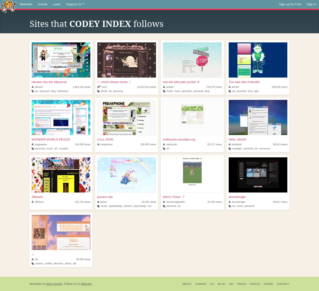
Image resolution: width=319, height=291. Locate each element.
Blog (221, 284)
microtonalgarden (174, 201)
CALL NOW (105, 139)
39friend (37, 197)
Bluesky (86, 284)
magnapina (39, 144)
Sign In (311, 4)
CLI (212, 284)
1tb (35, 259)
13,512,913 (146, 87)
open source (54, 284)
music (169, 91)
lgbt (256, 91)
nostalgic (237, 148)
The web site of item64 (243, 82)
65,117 (214, 144)
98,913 (280, 144)
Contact (283, 284)
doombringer (237, 197)
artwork (128, 206)
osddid (48, 263)
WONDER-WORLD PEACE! (50, 139)
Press (241, 284)
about (68, 263)
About (187, 284)
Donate (200, 284)
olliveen (37, 87)
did (74, 263)
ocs (150, 206)
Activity (42, 4)
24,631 (149, 201)
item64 (234, 87)
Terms (268, 284)
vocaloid (63, 148)
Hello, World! (237, 139)
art (36, 91)
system (39, 263)
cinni (102, 87)
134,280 (83, 144)
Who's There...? (173, 197)
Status (255, 284)
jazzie (101, 201)
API (231, 284)
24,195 (214, 201)
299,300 (148, 144)
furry (250, 91)
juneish (168, 87)
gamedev (187, 91)
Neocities (36, 284)
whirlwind (235, 144)
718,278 (214, 87)
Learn (57, 4)
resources (264, 148)
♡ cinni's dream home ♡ (114, 82)
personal (44, 91)
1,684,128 (82, 87)
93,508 (83, 259)
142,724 (83, 201)
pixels (104, 91)
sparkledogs (115, 206)
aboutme (58, 263)
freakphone (105, 144)
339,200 (280, 87)
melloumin (170, 144)
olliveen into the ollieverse (49, 82)
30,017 (280, 201)
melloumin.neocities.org (179, 139)
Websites (26, 4)
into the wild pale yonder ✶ (181, 82)
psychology (140, 206)
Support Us (75, 4)
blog (53, 91)
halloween (62, 91)
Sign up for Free (290, 4)
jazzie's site (105, 197)
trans (177, 91)
